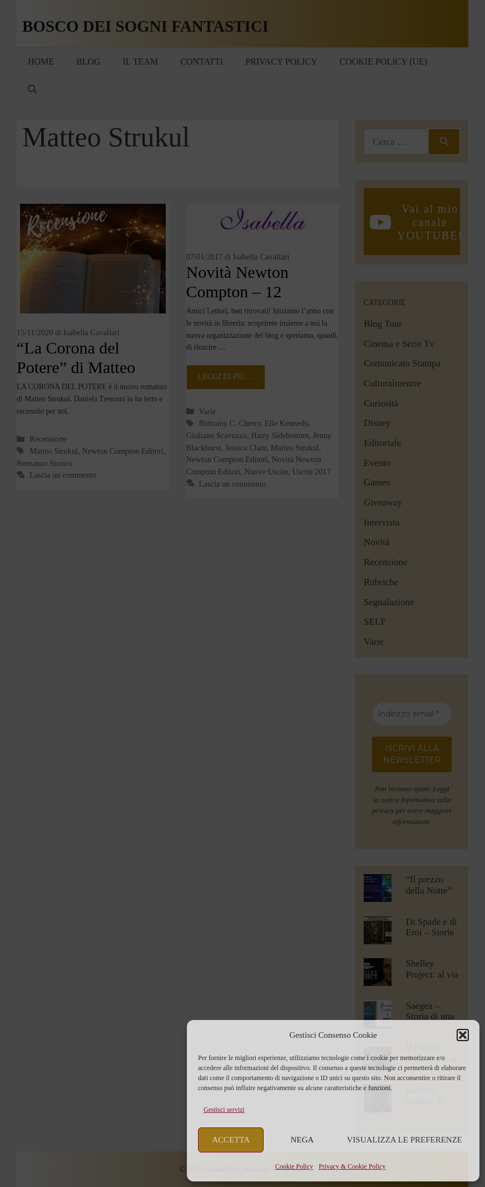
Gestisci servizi (224, 1110)
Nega (302, 1139)
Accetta (231, 1139)
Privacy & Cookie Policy (352, 1166)
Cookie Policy (294, 1166)
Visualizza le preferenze (405, 1139)
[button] (462, 1035)
